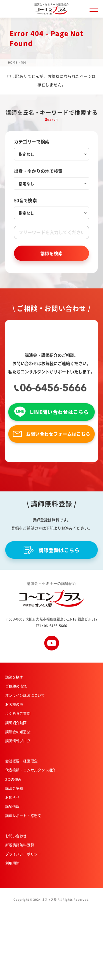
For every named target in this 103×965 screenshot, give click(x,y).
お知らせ (12, 797)
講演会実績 (14, 788)
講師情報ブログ (17, 740)
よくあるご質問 (17, 713)
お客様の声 (14, 704)
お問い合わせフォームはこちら (51, 434)
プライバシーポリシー (23, 853)
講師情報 (12, 806)
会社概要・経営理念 (21, 760)
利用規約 (12, 863)
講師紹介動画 (16, 722)
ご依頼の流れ (16, 686)
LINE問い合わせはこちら (51, 412)
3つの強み (13, 779)
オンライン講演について (25, 695)
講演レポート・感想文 (23, 815)
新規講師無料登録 (19, 844)
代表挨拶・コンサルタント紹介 (30, 769)
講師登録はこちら (52, 550)
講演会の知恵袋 (17, 731)
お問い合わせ (16, 835)
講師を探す (14, 677)
